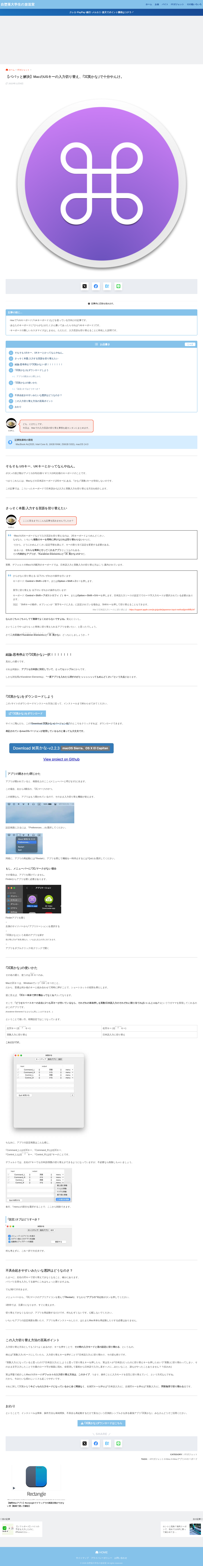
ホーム (149, 4)
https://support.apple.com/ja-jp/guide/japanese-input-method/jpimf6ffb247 (162, 609)
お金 (157, 4)
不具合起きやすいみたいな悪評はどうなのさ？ (38, 395)
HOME (101, 1552)
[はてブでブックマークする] (107, 286)
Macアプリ (179, 1459)
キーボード (192, 1459)
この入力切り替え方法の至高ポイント (34, 401)
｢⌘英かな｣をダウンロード (26, 713)
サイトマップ (82, 1558)
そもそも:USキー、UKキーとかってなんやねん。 (40, 353)
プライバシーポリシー (101, 1558)
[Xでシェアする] (85, 286)
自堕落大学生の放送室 (18, 4)
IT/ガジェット (177, 4)
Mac (169, 1459)
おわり (18, 407)
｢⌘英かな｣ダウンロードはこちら (101, 1423)
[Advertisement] (101, 40)
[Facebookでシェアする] (96, 286)
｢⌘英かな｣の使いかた (26, 383)
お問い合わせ (120, 1558)
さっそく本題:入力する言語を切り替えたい (36, 358)
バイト (165, 4)
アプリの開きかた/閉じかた (28, 376)
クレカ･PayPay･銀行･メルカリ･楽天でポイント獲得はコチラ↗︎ (101, 12)
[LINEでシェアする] (118, 286)
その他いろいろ (194, 4)
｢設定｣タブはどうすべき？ (28, 389)
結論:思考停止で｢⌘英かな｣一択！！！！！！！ (39, 364)
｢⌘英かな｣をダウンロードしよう (31, 370)
